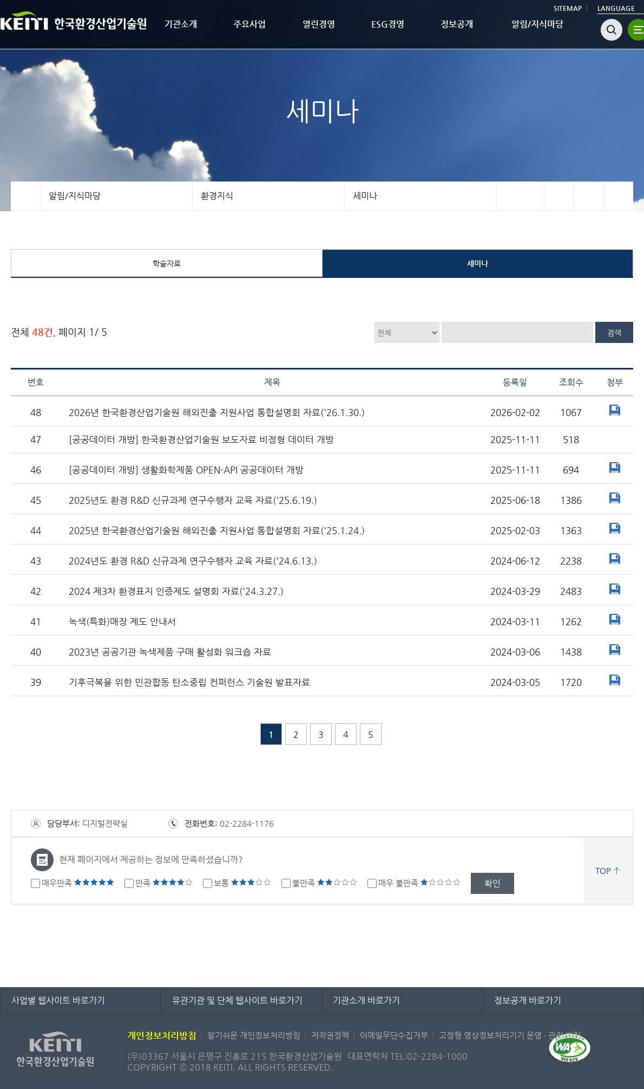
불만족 (324, 882)
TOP (603, 870)
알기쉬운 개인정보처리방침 (253, 1035)
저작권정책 (330, 1035)
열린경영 (319, 24)
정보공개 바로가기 (527, 1000)
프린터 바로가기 (618, 196)
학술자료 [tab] (167, 263)
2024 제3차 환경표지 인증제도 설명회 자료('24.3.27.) (176, 591)
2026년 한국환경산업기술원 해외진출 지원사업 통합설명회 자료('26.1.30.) (217, 412)
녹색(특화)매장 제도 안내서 (122, 621)
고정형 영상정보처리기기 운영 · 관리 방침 (510, 1035)
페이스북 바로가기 (559, 196)
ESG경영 (387, 24)
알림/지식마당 (537, 24)
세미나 (365, 196)
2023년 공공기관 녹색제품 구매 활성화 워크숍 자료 (170, 652)
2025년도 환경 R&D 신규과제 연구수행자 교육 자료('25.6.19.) (193, 500)
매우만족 (78, 882)
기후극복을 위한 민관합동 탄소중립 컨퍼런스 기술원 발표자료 (189, 682)
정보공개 (457, 24)
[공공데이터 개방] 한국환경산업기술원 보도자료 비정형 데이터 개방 (201, 439)
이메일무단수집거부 (394, 1035)
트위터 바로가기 (588, 196)
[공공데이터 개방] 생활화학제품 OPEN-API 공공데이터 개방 (186, 470)
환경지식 (217, 196)
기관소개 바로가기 (366, 1000)
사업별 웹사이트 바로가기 (58, 1000)
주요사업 (249, 24)
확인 (492, 883)
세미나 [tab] (477, 263)
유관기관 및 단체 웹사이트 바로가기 (237, 1000)
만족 (164, 882)
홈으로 (26, 196)
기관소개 (181, 24)
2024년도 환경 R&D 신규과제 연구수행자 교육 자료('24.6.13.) (193, 561)
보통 (242, 882)
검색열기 (611, 30)
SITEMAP (568, 8)
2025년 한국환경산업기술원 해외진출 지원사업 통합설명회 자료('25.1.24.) (217, 530)
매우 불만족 (419, 882)
